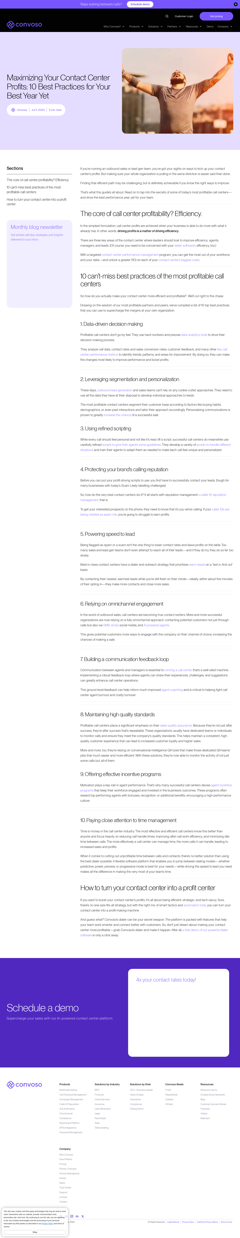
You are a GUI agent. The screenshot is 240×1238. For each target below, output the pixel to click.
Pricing (62, 1164)
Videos (204, 1113)
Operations (135, 1099)
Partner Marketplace (69, 1173)
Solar (97, 1123)
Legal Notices (173, 1222)
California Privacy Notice (207, 1222)
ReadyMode (171, 1094)
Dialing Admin (137, 1108)
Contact (63, 1197)
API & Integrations (67, 1127)
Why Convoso (66, 1154)
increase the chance (117, 415)
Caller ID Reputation (69, 1104)
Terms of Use (226, 1222)
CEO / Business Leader (141, 1089)
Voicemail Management (70, 1132)
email (114, 625)
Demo (210, 26)
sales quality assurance (176, 725)
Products (64, 1084)
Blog (203, 1099)
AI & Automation (67, 1108)
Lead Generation (103, 1108)
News (62, 1182)
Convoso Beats (174, 1084)
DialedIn (169, 1099)
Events (62, 1178)
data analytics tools (194, 335)
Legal (97, 1113)
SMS (106, 625)
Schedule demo (140, 4)
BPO (97, 1089)
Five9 (168, 1089)
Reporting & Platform (69, 1123)
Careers (63, 1201)
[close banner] (236, 4)
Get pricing (216, 16)
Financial (99, 1094)
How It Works (65, 1159)
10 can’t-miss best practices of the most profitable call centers (34, 189)
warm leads (197, 564)
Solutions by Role (140, 1084)
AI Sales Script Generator (213, 1094)
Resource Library (209, 1089)
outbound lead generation (114, 390)
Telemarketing (101, 1127)
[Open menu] (39, 170)
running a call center (178, 670)
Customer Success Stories (213, 1104)
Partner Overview (67, 1168)
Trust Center (65, 1187)
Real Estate (100, 1118)
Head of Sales (137, 1094)
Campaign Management (71, 1099)
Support (63, 1192)
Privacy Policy (188, 1222)
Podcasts (205, 1108)
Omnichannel (66, 1113)
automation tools (195, 905)
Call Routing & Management (72, 1094)
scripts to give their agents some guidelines (131, 445)
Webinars (205, 1118)
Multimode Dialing (68, 1089)
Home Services (102, 1099)
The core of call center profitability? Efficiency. (38, 180)
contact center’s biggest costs (179, 260)
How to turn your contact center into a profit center (36, 201)
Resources (207, 1084)
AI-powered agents (156, 625)
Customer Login (184, 16)
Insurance (99, 1104)
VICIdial (169, 1104)
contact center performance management (130, 255)
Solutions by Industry (107, 1084)
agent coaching (172, 690)
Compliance (65, 1118)
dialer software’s (185, 245)
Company (65, 1148)
